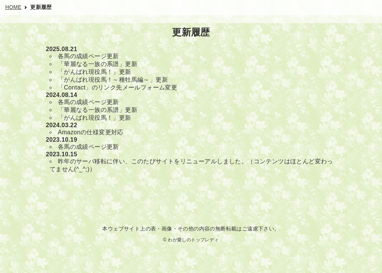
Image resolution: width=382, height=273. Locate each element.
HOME (13, 7)
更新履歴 (41, 7)
